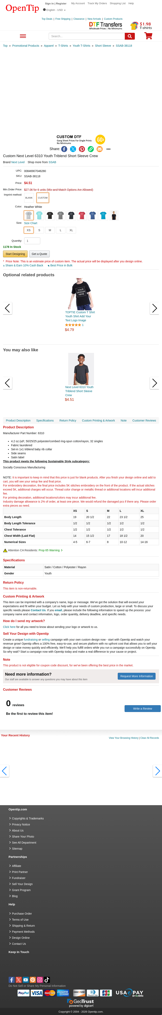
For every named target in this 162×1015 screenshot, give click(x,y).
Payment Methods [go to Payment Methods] (23, 931)
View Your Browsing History (123, 738)
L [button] (60, 230)
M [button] (50, 230)
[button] (54, 9)
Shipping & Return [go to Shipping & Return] (23, 925)
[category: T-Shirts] (63, 45)
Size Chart (30, 223)
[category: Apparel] (49, 45)
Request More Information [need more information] (136, 676)
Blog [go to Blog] (15, 896)
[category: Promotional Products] (25, 45)
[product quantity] (32, 240)
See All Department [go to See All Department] (24, 842)
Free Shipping (62, 19)
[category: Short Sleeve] (103, 45)
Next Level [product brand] (18, 162)
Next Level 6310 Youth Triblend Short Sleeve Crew (79, 391)
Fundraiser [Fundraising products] (19, 878)
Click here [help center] (9, 627)
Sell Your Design (22, 884)
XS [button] (29, 230)
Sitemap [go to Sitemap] (17, 848)
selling (46, 639)
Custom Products (113, 19)
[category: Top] (5, 45)
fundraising (31, 639)
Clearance (79, 19)
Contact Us (38, 610)
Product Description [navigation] (18, 420)
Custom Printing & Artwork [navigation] (98, 420)
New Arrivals (94, 19)
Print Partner (20, 872)
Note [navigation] (124, 420)
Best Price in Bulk (60, 265)
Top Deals (47, 19)
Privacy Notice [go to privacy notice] (21, 824)
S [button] (39, 230)
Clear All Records (149, 738)
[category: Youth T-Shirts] (81, 45)
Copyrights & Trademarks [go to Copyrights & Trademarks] (28, 818)
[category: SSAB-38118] (124, 45)
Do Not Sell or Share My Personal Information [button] (37, 985)
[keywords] (87, 36)
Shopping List (118, 3)
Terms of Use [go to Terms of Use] (20, 919)
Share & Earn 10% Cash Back (23, 265)
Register (61, 3)
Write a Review (142, 708)
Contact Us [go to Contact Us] (19, 943)
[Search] (130, 36)
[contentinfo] (22, 8)
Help (131, 3)
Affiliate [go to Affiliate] (16, 866)
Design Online (21, 937)
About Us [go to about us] (18, 830)
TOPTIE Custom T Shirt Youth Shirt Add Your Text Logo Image (80, 316)
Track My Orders (97, 3)
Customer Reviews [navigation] (144, 420)
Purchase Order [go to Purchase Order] (22, 913)
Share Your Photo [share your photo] (23, 836)
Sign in (49, 3)
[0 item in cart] (148, 37)
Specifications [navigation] (45, 420)
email (58, 610)
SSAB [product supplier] (52, 162)
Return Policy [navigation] (68, 420)
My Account (78, 3)
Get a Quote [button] (39, 254)
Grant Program (21, 890)
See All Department (22, 36)
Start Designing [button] (15, 254)
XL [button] (71, 230)
